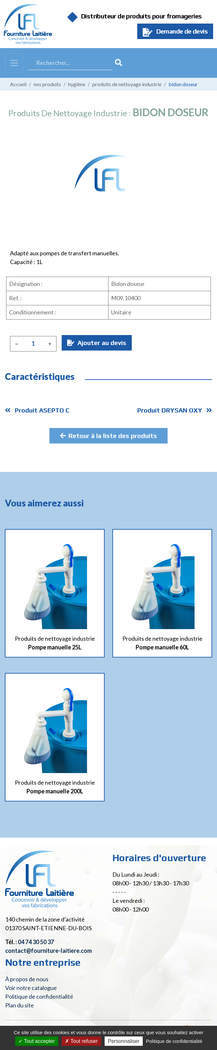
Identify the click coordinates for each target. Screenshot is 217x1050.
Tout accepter (36, 1041)
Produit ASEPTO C (37, 410)
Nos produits (47, 84)
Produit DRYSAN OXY (174, 410)
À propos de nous (26, 979)
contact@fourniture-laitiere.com (48, 950)
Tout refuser (81, 1041)
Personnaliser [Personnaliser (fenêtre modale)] (124, 1041)
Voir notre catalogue (31, 987)
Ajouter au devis (96, 342)
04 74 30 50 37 (36, 941)
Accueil (18, 84)
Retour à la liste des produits (108, 435)
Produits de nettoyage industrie (126, 84)
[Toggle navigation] (14, 63)
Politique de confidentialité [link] (174, 1041)
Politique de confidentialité (39, 996)
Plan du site (19, 1005)
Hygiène (76, 84)
